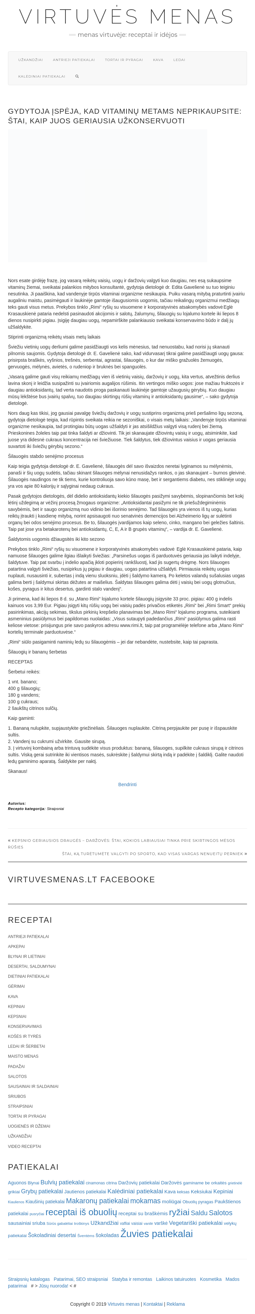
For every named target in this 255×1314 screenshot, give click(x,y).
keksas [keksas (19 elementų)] (183, 1192)
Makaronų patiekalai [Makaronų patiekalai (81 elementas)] (97, 1201)
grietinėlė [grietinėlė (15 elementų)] (235, 1183)
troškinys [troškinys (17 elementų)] (81, 1223)
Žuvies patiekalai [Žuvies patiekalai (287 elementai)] (157, 1233)
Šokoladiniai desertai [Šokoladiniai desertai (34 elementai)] (52, 1235)
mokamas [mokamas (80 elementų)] (145, 1201)
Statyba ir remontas (132, 1279)
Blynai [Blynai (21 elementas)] (33, 1182)
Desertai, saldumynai (32, 966)
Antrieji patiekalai (74, 60)
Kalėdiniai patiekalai (41, 76)
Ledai (179, 60)
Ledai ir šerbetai (26, 1046)
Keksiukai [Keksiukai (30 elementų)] (201, 1191)
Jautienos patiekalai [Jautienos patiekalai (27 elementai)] (85, 1191)
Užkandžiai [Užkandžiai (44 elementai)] (104, 1223)
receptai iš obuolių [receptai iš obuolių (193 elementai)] (81, 1212)
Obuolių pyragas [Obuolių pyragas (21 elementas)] (198, 1201)
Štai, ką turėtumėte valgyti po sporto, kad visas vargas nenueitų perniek (152, 853)
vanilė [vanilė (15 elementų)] (148, 1223)
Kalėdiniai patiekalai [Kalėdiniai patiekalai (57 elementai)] (135, 1191)
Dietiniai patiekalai (28, 976)
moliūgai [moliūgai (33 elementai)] (171, 1201)
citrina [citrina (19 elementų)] (111, 1183)
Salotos (17, 1076)
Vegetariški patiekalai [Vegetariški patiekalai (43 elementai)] (195, 1223)
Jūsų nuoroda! (53, 1285)
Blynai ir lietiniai (26, 956)
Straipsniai (55, 809)
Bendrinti (127, 784)
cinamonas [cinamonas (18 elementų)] (95, 1183)
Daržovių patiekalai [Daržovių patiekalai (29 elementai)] (139, 1182)
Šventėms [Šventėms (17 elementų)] (85, 1236)
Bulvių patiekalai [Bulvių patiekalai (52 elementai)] (63, 1182)
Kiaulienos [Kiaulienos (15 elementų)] (16, 1202)
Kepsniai (17, 1016)
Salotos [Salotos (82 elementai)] (220, 1213)
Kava (158, 60)
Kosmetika (210, 1279)
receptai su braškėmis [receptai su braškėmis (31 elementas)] (143, 1213)
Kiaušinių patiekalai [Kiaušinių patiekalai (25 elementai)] (45, 1201)
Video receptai (24, 1146)
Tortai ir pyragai (124, 60)
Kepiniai (16, 1006)
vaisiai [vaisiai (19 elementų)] (136, 1223)
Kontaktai (153, 1304)
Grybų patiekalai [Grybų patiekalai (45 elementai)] (42, 1191)
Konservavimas (25, 1026)
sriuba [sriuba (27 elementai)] (38, 1223)
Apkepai (16, 946)
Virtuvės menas (127, 16)
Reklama (176, 1304)
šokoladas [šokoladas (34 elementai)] (107, 1235)
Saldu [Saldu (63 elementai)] (199, 1213)
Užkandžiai (30, 60)
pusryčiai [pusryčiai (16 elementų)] (37, 1214)
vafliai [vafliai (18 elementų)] (125, 1223)
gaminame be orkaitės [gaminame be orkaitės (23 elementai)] (204, 1182)
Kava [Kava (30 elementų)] (170, 1191)
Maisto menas (23, 1056)
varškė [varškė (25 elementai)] (161, 1223)
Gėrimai (16, 986)
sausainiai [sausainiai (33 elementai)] (19, 1223)
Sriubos (17, 1096)
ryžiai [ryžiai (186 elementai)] (179, 1212)
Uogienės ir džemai (29, 1126)
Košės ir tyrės (24, 1036)
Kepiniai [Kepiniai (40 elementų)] (223, 1191)
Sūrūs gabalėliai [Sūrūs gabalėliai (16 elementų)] (59, 1223)
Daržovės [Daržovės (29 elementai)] (171, 1182)
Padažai (16, 1066)
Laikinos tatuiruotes (176, 1279)
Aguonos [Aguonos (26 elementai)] (17, 1182)
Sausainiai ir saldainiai (33, 1086)
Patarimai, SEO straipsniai (81, 1279)
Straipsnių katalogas (29, 1279)
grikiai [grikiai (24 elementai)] (14, 1191)
